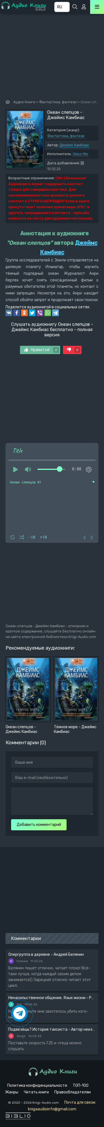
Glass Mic (80, 154)
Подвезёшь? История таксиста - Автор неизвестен (52, 1029)
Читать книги (36, 1092)
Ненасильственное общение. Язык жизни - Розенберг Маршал (52, 997)
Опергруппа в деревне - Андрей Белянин (46, 954)
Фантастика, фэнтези (66, 136)
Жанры (11, 1092)
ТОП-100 (80, 1085)
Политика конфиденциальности (37, 1085)
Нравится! (41, 350)
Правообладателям (72, 1092)
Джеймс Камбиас (74, 145)
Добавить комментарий (39, 824)
